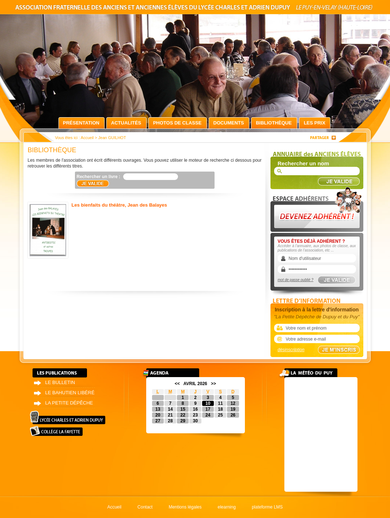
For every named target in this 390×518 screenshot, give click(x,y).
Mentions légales (185, 507)
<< (177, 383)
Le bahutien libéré (70, 392)
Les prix (314, 123)
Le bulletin (60, 382)
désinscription (291, 349)
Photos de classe (177, 123)
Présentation (81, 123)
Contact (144, 507)
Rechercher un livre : (98, 176)
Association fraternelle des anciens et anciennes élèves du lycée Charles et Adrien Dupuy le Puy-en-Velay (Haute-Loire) (195, 8)
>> (213, 383)
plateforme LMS (267, 507)
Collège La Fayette (56, 431)
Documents (228, 123)
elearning (227, 507)
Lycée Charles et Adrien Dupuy (67, 417)
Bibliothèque (274, 123)
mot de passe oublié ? (296, 280)
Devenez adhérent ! (318, 207)
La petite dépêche (69, 403)
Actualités (126, 123)
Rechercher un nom (303, 163)
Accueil (87, 137)
